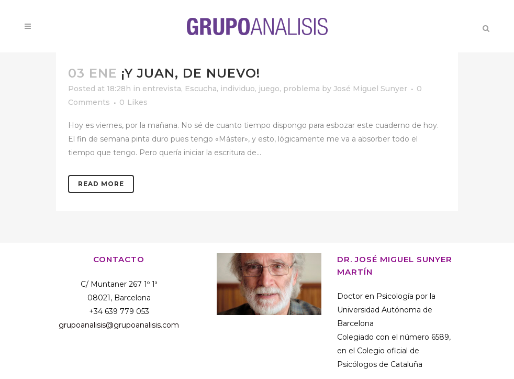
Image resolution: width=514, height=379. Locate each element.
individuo (237, 88)
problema (301, 88)
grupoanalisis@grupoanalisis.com (119, 325)
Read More (101, 184)
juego (269, 88)
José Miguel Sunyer (370, 88)
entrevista (161, 88)
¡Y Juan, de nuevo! (190, 73)
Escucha (201, 88)
